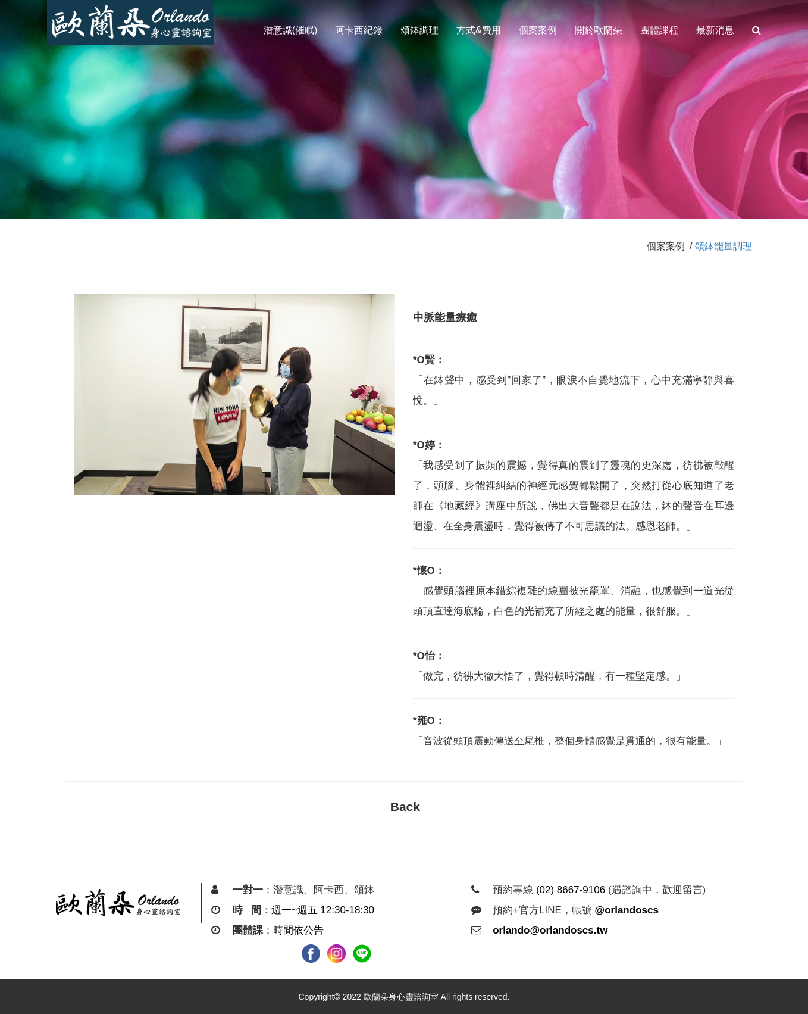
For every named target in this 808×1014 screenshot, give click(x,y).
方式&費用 (478, 30)
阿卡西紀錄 (359, 30)
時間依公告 (298, 930)
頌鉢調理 (419, 30)
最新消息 (715, 30)
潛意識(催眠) (291, 30)
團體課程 (659, 30)
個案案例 (538, 30)
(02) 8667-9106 (570, 890)
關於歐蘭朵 (598, 30)
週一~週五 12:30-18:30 (322, 910)
